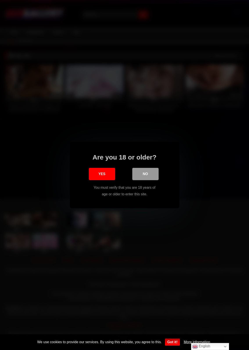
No (145, 174)
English (201, 346)
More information (197, 342)
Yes (101, 174)
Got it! (172, 342)
